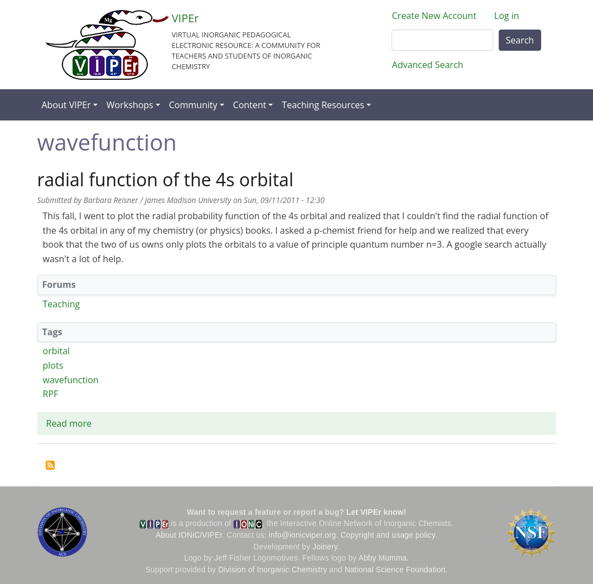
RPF (51, 394)
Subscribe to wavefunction (50, 465)
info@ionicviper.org (302, 535)
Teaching (61, 304)
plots (53, 365)
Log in (506, 15)
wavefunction (71, 380)
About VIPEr (66, 105)
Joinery (325, 547)
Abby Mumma (383, 558)
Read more (69, 423)
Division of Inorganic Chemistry (272, 570)
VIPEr (185, 18)
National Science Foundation (395, 570)
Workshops (130, 105)
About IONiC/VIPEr (189, 535)
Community (193, 105)
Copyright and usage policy (387, 535)
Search (520, 40)
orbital (56, 351)
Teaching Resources (323, 105)
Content (250, 105)
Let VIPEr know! (376, 512)
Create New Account (434, 15)
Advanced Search (428, 65)
